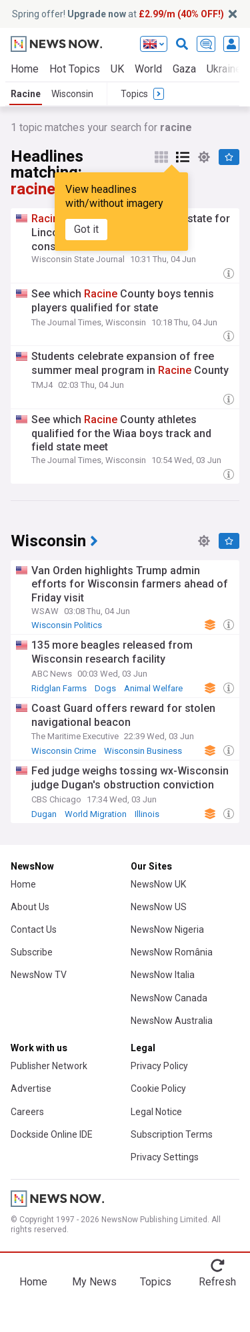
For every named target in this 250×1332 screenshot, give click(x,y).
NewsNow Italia (163, 974)
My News (94, 1281)
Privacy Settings (165, 1157)
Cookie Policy (158, 1088)
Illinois (147, 814)
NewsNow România (172, 952)
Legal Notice (156, 1111)
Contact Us (34, 929)
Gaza (184, 69)
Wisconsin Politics (66, 625)
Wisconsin (72, 93)
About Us (30, 907)
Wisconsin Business (143, 751)
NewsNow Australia (172, 1020)
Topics (155, 1281)
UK (117, 69)
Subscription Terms (172, 1134)
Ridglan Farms (59, 688)
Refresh (217, 1281)
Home (25, 69)
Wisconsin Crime (63, 751)
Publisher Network (49, 1066)
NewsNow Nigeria (167, 929)
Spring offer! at (118, 14)
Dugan (44, 814)
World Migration (96, 814)
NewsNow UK (158, 884)
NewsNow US (159, 907)
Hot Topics (74, 69)
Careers (27, 1111)
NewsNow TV (39, 974)
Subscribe (32, 952)
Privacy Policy (159, 1066)
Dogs (105, 688)
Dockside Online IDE (52, 1134)
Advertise (31, 1088)
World (148, 69)
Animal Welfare (153, 688)
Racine (26, 93)
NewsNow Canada (169, 998)
